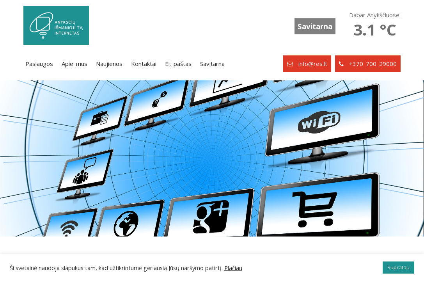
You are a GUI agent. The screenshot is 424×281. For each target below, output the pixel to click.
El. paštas (178, 64)
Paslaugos (39, 64)
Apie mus (74, 64)
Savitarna (315, 26)
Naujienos (109, 64)
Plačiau (233, 268)
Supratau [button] (398, 267)
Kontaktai (143, 64)
